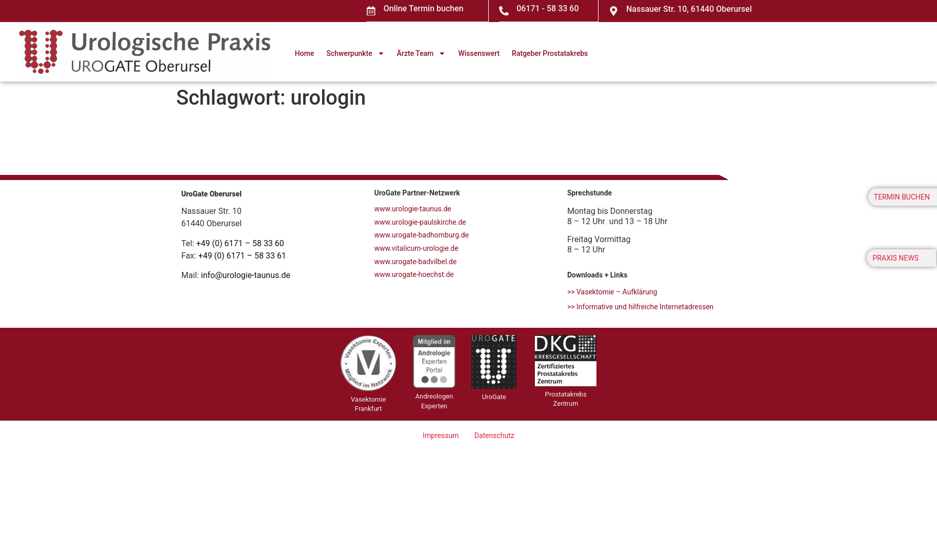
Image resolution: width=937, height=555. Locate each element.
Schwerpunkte (355, 52)
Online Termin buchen (424, 8)
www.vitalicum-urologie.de (416, 248)
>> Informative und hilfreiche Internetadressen (640, 306)
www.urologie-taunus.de (412, 208)
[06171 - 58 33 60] (504, 11)
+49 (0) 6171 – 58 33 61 (242, 255)
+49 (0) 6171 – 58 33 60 (240, 243)
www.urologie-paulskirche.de (420, 221)
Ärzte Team (421, 52)
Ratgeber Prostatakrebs (550, 53)
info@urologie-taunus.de (245, 275)
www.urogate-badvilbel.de (415, 261)
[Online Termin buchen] (371, 11)
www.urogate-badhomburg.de (421, 234)
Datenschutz (494, 435)
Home (304, 53)
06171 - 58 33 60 (548, 8)
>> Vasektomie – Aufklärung (612, 291)
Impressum (441, 435)
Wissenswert (479, 53)
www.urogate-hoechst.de (414, 274)
